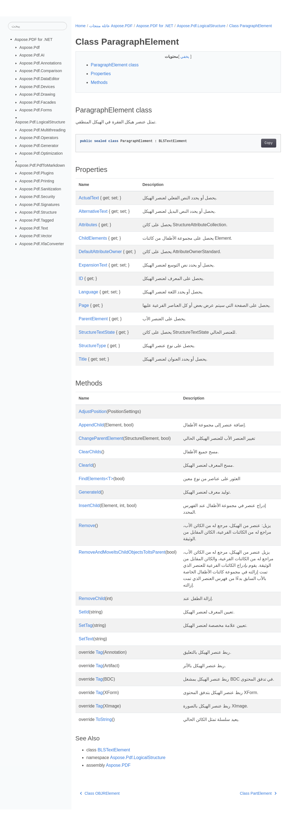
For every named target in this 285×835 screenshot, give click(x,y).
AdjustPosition (93, 423)
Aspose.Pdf (29, 47)
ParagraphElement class (115, 70)
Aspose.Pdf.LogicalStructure (40, 122)
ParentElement (93, 331)
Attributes (88, 230)
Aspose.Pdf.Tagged (36, 220)
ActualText (89, 203)
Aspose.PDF (118, 790)
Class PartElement (243, 819)
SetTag (86, 644)
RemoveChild (92, 617)
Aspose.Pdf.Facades (37, 102)
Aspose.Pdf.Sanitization (40, 188)
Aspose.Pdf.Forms (35, 110)
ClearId (86, 477)
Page (84, 311)
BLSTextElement (113, 775)
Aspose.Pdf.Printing (36, 181)
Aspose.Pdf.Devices (37, 86)
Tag (99, 671)
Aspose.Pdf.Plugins (36, 173)
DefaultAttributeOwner (100, 257)
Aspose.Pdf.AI (31, 55)
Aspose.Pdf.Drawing (37, 94)
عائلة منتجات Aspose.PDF (110, 26)
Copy (254, 149)
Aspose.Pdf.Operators (38, 137)
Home (81, 26)
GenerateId (90, 504)
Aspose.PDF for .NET (33, 39)
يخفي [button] (178, 62)
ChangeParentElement (101, 450)
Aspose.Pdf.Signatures (39, 204)
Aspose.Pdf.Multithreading (42, 130)
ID (81, 284)
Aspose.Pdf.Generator (38, 145)
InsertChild (89, 518)
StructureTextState (97, 344)
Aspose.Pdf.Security (37, 196)
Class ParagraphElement (100, 31)
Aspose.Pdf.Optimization (41, 153)
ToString (104, 745)
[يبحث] (37, 26)
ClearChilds (90, 464)
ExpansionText (93, 270)
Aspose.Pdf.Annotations (40, 63)
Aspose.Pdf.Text (33, 228)
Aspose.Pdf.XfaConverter (41, 244)
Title (83, 371)
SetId (84, 631)
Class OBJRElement (100, 819)
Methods (99, 88)
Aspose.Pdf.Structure (38, 212)
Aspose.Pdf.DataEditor (39, 79)
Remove (87, 538)
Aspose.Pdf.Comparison (40, 71)
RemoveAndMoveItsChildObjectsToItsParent (122, 564)
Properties (101, 79)
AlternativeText (93, 217)
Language (88, 297)
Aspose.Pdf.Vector (35, 236)
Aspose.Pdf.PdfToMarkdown (40, 165)
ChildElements (93, 244)
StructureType (92, 358)
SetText (86, 657)
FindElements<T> (96, 491)
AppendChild (91, 437)
